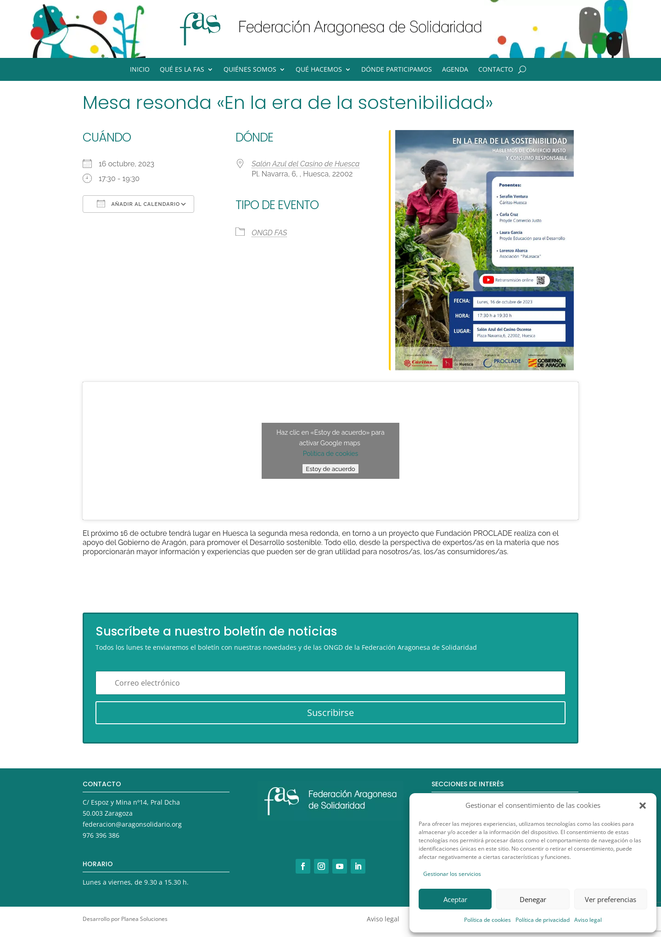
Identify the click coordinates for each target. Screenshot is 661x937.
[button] (642, 805)
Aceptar (455, 899)
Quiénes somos (250, 70)
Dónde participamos (396, 70)
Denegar (533, 899)
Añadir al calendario (138, 203)
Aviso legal (588, 920)
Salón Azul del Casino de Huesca (305, 163)
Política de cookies (487, 920)
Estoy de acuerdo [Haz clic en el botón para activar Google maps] (330, 468)
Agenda (455, 70)
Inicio (140, 70)
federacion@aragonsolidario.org (132, 824)
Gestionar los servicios (452, 874)
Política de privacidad (542, 920)
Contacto (495, 70)
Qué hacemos (319, 70)
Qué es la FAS (182, 70)
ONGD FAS (269, 232)
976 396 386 (101, 835)
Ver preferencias (610, 899)
